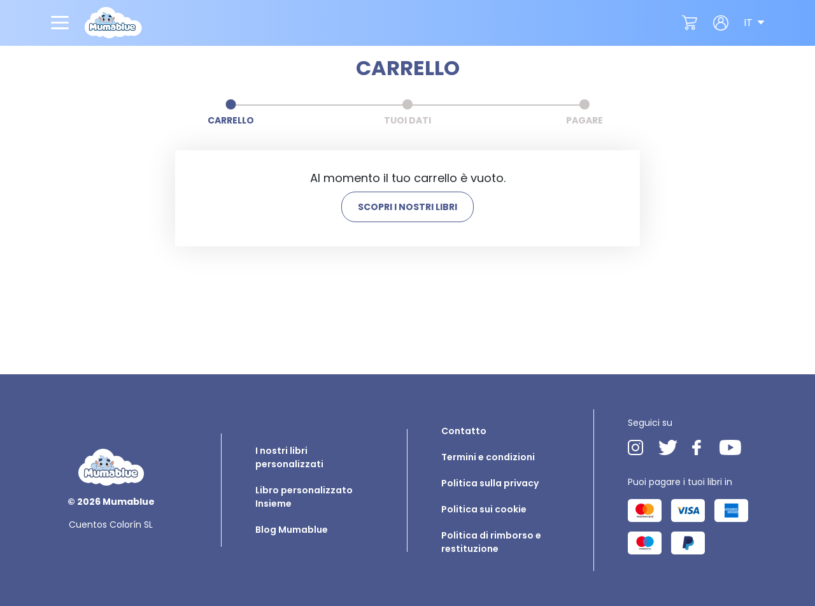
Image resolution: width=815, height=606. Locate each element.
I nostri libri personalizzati (289, 457)
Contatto (463, 431)
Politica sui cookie (484, 509)
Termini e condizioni (488, 457)
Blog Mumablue (291, 529)
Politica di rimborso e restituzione (491, 542)
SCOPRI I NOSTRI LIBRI (407, 207)
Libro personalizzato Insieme (304, 497)
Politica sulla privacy (490, 483)
